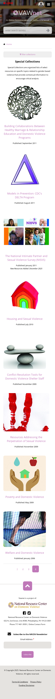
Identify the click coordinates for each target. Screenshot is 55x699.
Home (9, 44)
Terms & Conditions (20, 682)
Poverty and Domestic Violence (24, 497)
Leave (8, 3)
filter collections (27, 54)
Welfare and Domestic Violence (24, 552)
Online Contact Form (37, 624)
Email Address (26, 639)
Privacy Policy (35, 682)
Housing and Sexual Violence (25, 319)
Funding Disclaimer (26, 685)
